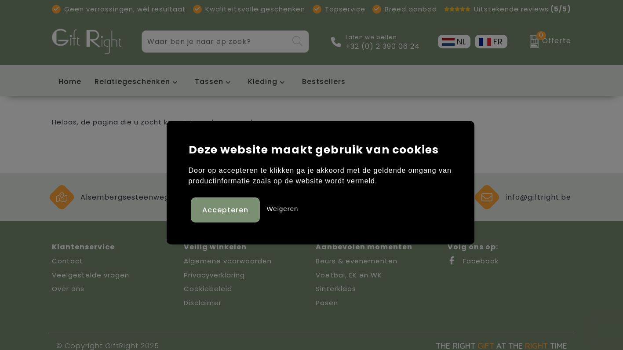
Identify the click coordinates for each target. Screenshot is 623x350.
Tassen (209, 82)
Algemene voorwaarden (228, 261)
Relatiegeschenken (132, 82)
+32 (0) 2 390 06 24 (383, 46)
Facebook (473, 261)
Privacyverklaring (214, 275)
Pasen (327, 302)
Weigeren (282, 207)
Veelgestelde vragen (90, 275)
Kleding (262, 82)
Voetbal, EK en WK (349, 275)
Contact (67, 261)
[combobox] (215, 42)
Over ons (68, 288)
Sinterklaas (336, 288)
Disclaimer (203, 302)
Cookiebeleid (208, 288)
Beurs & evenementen (356, 261)
